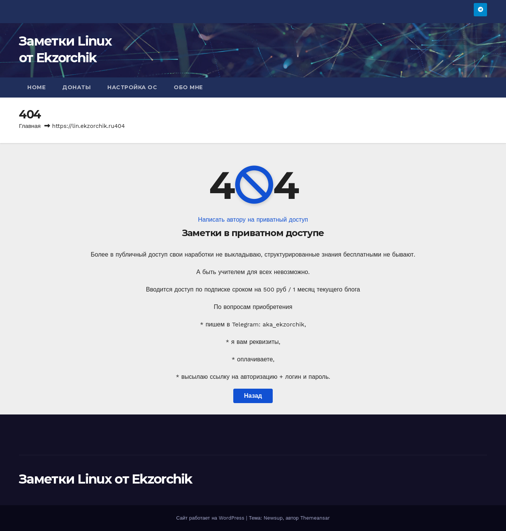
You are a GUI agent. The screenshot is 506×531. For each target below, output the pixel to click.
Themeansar (315, 518)
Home (36, 87)
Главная (30, 126)
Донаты (76, 87)
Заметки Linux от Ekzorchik (105, 479)
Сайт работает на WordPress (211, 518)
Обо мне (188, 87)
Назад (253, 395)
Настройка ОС (132, 87)
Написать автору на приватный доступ (253, 219)
